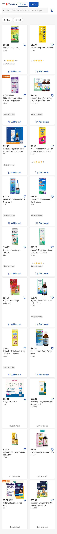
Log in (33, 4)
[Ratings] (10, 61)
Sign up (23, 4)
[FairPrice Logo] (11, 4)
